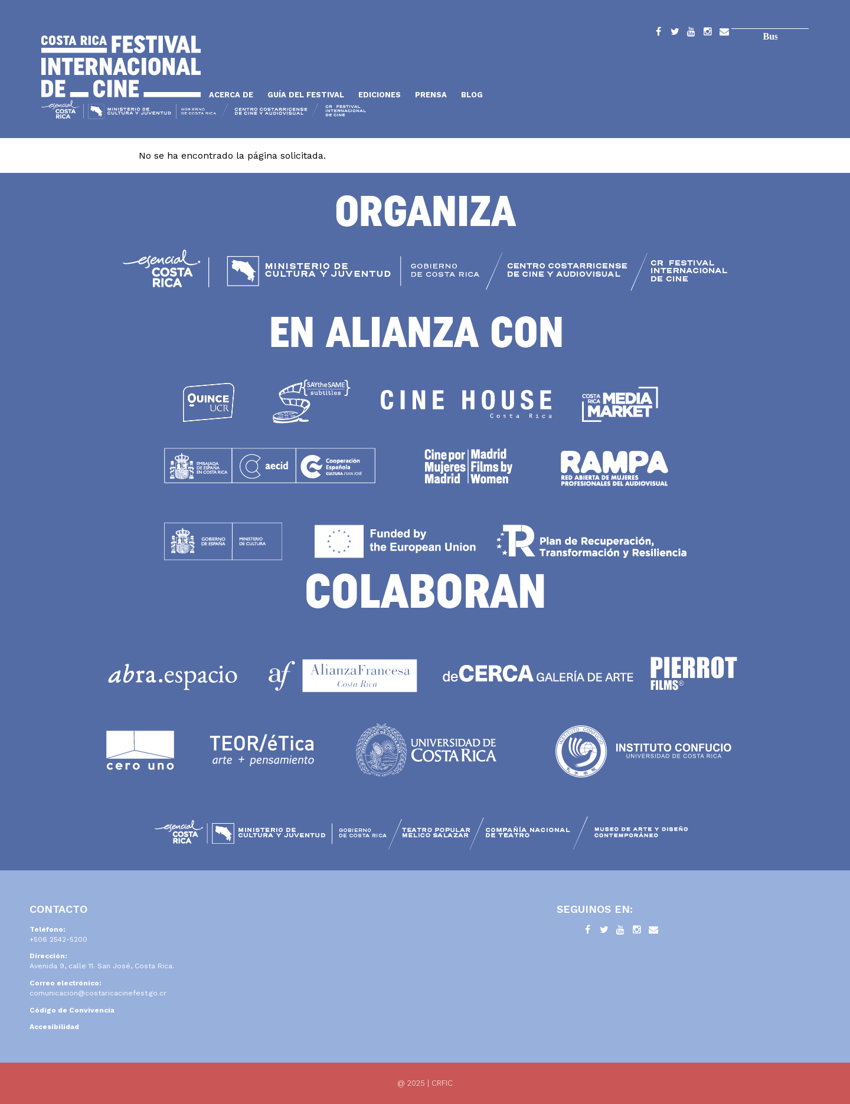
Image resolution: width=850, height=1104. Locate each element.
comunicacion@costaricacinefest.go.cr (98, 993)
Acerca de (231, 94)
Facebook (658, 34)
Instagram (708, 34)
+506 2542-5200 (58, 939)
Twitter (675, 34)
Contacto (724, 34)
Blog (472, 94)
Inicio (121, 66)
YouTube (691, 34)
